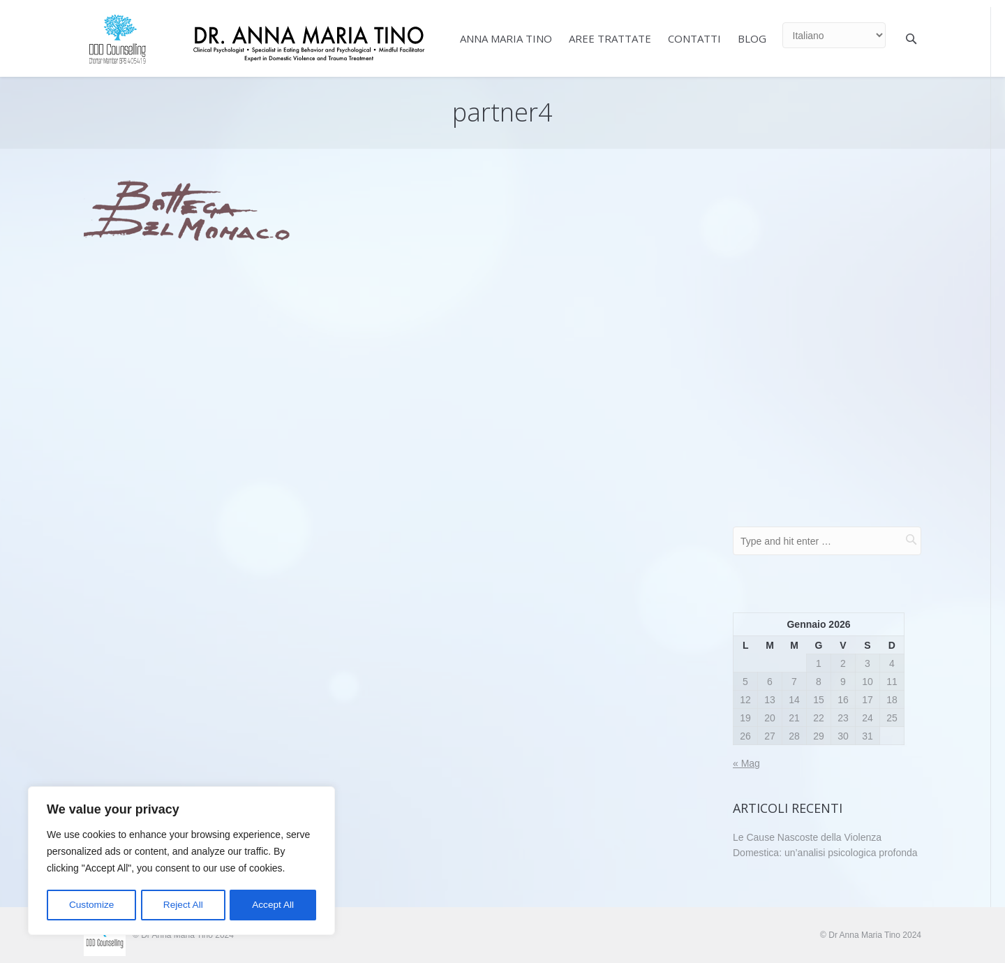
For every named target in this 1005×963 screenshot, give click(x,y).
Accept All (273, 905)
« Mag (746, 763)
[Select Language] (834, 35)
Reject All (183, 905)
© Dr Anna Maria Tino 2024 (870, 935)
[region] (181, 861)
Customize (91, 905)
